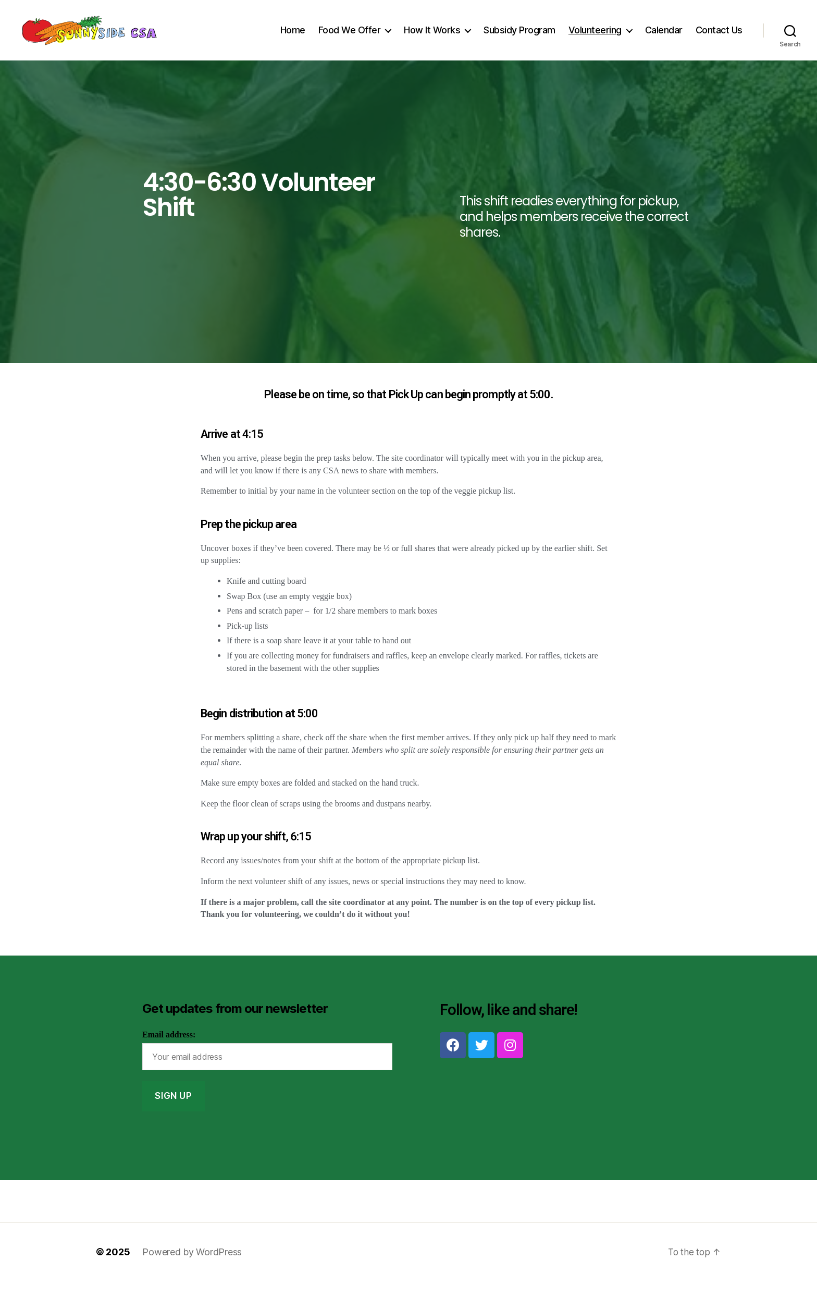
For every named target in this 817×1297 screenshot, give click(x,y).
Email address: (168, 1050)
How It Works (432, 37)
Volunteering (595, 37)
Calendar (664, 37)
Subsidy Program (519, 37)
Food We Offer (349, 37)
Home (292, 37)
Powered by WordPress (192, 1267)
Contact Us (719, 37)
